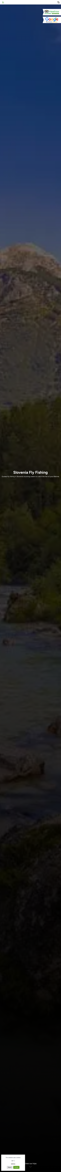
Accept (16, 1167)
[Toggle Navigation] (58, 2)
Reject (9, 1167)
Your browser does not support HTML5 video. (30, 586)
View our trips (30, 1165)
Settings (13, 1163)
